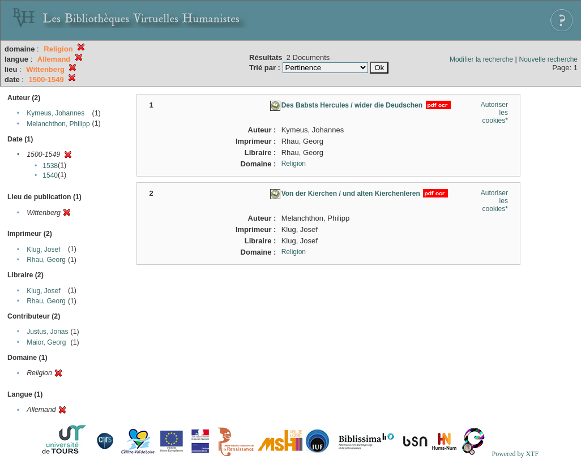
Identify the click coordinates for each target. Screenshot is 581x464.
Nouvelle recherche (548, 59)
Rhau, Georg (46, 260)
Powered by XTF (515, 454)
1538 (50, 166)
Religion (293, 163)
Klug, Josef (43, 250)
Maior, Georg (46, 342)
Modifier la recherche (481, 59)
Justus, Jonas (47, 332)
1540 (50, 175)
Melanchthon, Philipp (58, 124)
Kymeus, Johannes (55, 113)
